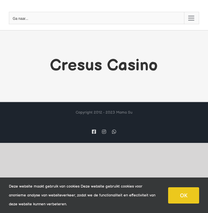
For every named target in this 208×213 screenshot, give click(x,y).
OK (183, 195)
